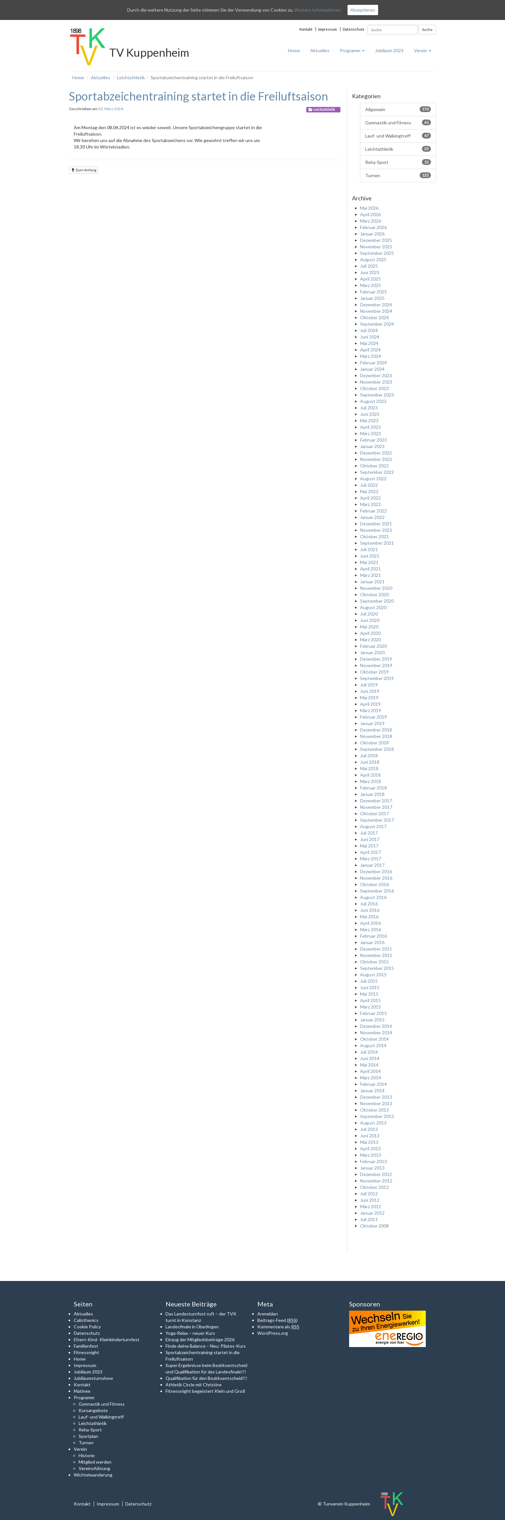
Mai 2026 (369, 208)
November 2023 (376, 382)
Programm (352, 50)
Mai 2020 (369, 626)
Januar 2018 (372, 794)
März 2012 (370, 1206)
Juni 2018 (369, 762)
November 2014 (376, 1032)
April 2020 (370, 633)
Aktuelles (319, 50)
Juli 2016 (369, 903)
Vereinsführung (94, 1468)
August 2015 (373, 974)
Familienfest (86, 1346)
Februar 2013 (373, 1161)
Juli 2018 (369, 755)
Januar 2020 (372, 652)
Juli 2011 (369, 1219)
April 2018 (370, 775)
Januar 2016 (372, 942)
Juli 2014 (369, 1052)
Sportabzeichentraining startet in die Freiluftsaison (198, 96)
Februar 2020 (373, 646)
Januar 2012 (372, 1213)
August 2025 (373, 259)
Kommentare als (278, 1327)
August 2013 (373, 1122)
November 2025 (376, 246)
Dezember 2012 (376, 1174)
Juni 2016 (369, 910)
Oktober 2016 (374, 884)
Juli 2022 (369, 485)
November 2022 (376, 459)
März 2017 (370, 858)
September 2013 (377, 1116)
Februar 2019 (373, 717)
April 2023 (370, 427)
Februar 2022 (373, 510)
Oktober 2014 (374, 1039)
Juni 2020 (369, 620)
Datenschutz (353, 29)
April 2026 (370, 214)
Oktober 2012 (374, 1187)
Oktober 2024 (374, 317)
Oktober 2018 (374, 742)
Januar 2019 (372, 723)
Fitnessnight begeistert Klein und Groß (205, 1391)
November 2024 (376, 311)
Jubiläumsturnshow (93, 1378)
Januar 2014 (372, 1090)
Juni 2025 (369, 272)
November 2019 (376, 665)
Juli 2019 (369, 684)
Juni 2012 (369, 1200)
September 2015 (377, 968)
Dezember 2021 (376, 523)
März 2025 (370, 285)
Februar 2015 (373, 1013)
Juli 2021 (369, 549)
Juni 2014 (369, 1058)
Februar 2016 (373, 936)
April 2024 (370, 349)
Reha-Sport (398, 162)
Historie (87, 1455)
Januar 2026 (372, 233)
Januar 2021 (372, 581)
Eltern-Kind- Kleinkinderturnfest (106, 1339)
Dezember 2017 (376, 800)
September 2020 (377, 601)
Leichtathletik (131, 77)
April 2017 (370, 852)
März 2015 (370, 1006)
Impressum (327, 29)
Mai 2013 (369, 1142)
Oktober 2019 (374, 671)
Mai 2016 (369, 916)
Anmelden (267, 1313)
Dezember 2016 (376, 871)
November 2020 (376, 588)
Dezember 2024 (376, 304)
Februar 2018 (373, 787)
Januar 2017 (372, 865)
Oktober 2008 (374, 1225)
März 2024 (370, 356)
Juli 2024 (369, 330)
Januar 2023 (372, 446)
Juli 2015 (369, 981)
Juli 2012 (369, 1193)
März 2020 (370, 639)
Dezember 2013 (376, 1097)
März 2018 (370, 781)
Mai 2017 (369, 845)
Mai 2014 (369, 1064)
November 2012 (376, 1180)
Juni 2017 (369, 839)
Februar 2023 (373, 440)
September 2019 (377, 678)
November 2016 (376, 878)
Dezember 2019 (376, 659)
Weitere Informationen (317, 10)
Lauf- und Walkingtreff (398, 136)
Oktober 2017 (374, 813)
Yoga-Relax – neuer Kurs (190, 1333)
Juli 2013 (369, 1129)
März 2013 (370, 1155)
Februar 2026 (373, 227)
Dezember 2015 (376, 948)
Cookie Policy (87, 1326)
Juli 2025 (369, 266)
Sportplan (88, 1436)
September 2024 (377, 324)
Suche (427, 29)
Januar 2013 (372, 1168)
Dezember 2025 (376, 240)
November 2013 (376, 1103)
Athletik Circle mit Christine (194, 1384)
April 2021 (370, 568)
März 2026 (370, 221)
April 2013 (370, 1148)
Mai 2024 (369, 343)
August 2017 (373, 826)
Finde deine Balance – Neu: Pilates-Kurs (206, 1346)
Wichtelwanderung (93, 1474)
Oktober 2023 (374, 388)
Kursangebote (93, 1410)
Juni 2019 (369, 691)
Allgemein (398, 109)
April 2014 (370, 1071)
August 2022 (373, 478)
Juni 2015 (369, 987)
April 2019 (370, 704)
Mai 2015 (369, 994)
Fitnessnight (86, 1352)
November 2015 (376, 955)
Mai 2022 (369, 491)
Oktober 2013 (374, 1110)
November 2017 (376, 807)
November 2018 (376, 736)
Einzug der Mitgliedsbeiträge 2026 (200, 1339)
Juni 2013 (369, 1135)
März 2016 (370, 929)
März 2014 (370, 1077)
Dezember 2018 (376, 729)
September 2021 (377, 543)
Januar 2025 (372, 298)
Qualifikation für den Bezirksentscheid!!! (206, 1378)
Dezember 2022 (376, 452)
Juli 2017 (369, 833)
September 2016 (377, 891)
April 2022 (370, 498)
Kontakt (306, 29)
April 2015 (370, 1000)
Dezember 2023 (376, 375)
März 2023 (370, 433)
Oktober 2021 (374, 536)
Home (294, 50)
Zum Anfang (83, 169)
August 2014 (373, 1045)
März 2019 (370, 710)
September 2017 (377, 820)
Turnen (398, 175)
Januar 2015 (372, 1019)
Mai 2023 (369, 420)
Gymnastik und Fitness (398, 122)
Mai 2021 (369, 562)
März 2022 (370, 504)
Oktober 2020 (374, 594)
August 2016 (373, 897)
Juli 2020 (369, 614)
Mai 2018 (369, 768)
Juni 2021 (369, 556)
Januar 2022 (372, 517)
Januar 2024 (372, 369)
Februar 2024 (373, 362)
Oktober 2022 (374, 465)
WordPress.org (272, 1333)
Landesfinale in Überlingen (192, 1326)
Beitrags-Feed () (277, 1320)
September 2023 (377, 394)
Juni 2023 (369, 414)
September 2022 (377, 472)
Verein (422, 50)
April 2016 (370, 923)
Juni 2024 (369, 336)
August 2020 (373, 607)
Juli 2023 (369, 407)
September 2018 (377, 749)
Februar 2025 (373, 291)
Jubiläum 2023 (389, 50)
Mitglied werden (95, 1462)
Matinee (82, 1391)
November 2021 (376, 530)
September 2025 (377, 253)
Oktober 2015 (374, 961)
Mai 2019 (369, 697)
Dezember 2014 (376, 1026)
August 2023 (373, 401)
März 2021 (370, 575)
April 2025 (370, 279)
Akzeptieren (362, 10)
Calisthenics (86, 1320)
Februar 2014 (373, 1084)
